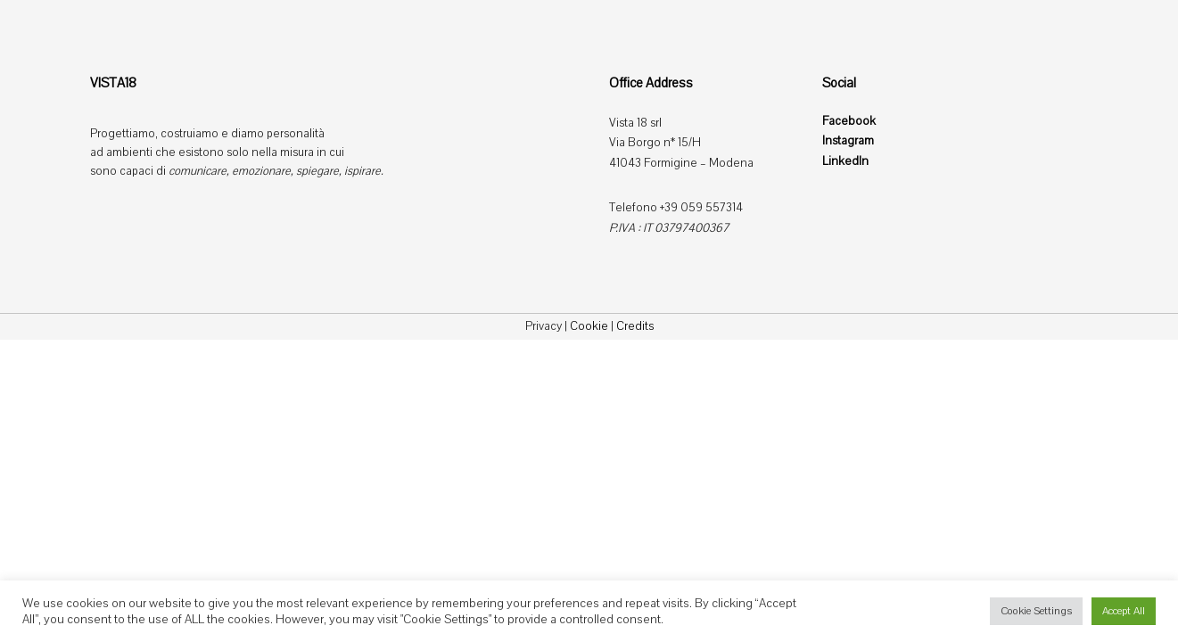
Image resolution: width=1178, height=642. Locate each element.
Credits (635, 326)
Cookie (589, 326)
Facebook (849, 121)
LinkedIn (845, 161)
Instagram (848, 141)
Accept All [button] (1123, 611)
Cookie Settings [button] (1036, 611)
